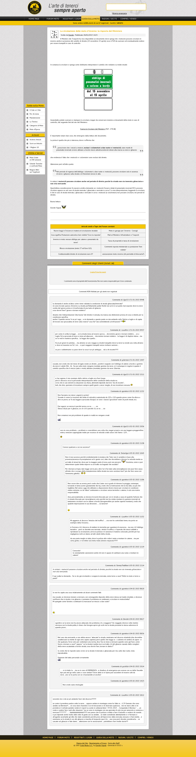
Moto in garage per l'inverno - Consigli (123, 231)
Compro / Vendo (128, 18)
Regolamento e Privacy (98, 743)
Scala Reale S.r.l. (86, 745)
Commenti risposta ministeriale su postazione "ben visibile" (123, 248)
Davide (71, 35)
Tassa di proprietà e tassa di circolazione (123, 241)
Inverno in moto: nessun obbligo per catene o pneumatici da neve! (75, 241)
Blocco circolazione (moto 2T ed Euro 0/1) (76, 248)
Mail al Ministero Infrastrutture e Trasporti (123, 235)
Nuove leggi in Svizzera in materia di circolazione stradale (76, 231)
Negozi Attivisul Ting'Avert (35, 171)
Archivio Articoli (35, 139)
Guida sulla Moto (90, 18)
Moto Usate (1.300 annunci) (35, 158)
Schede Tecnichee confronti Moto (36, 165)
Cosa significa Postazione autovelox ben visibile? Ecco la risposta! (75, 235)
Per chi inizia (34, 114)
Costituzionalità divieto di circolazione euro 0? (75, 254)
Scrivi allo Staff (114, 743)
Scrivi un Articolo (36, 143)
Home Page (34, 18)
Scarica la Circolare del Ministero (92, 129)
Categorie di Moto (36, 125)
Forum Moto (53, 18)
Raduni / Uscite (109, 18)
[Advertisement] (98, 53)
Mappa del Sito (82, 743)
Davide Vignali (101, 745)
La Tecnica (33, 122)
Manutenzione (35, 118)
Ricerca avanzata (119, 13)
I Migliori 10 (34, 147)
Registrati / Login (72, 18)
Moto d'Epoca (35, 129)
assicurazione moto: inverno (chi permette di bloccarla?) (123, 254)
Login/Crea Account (98, 272)
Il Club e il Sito (35, 110)
